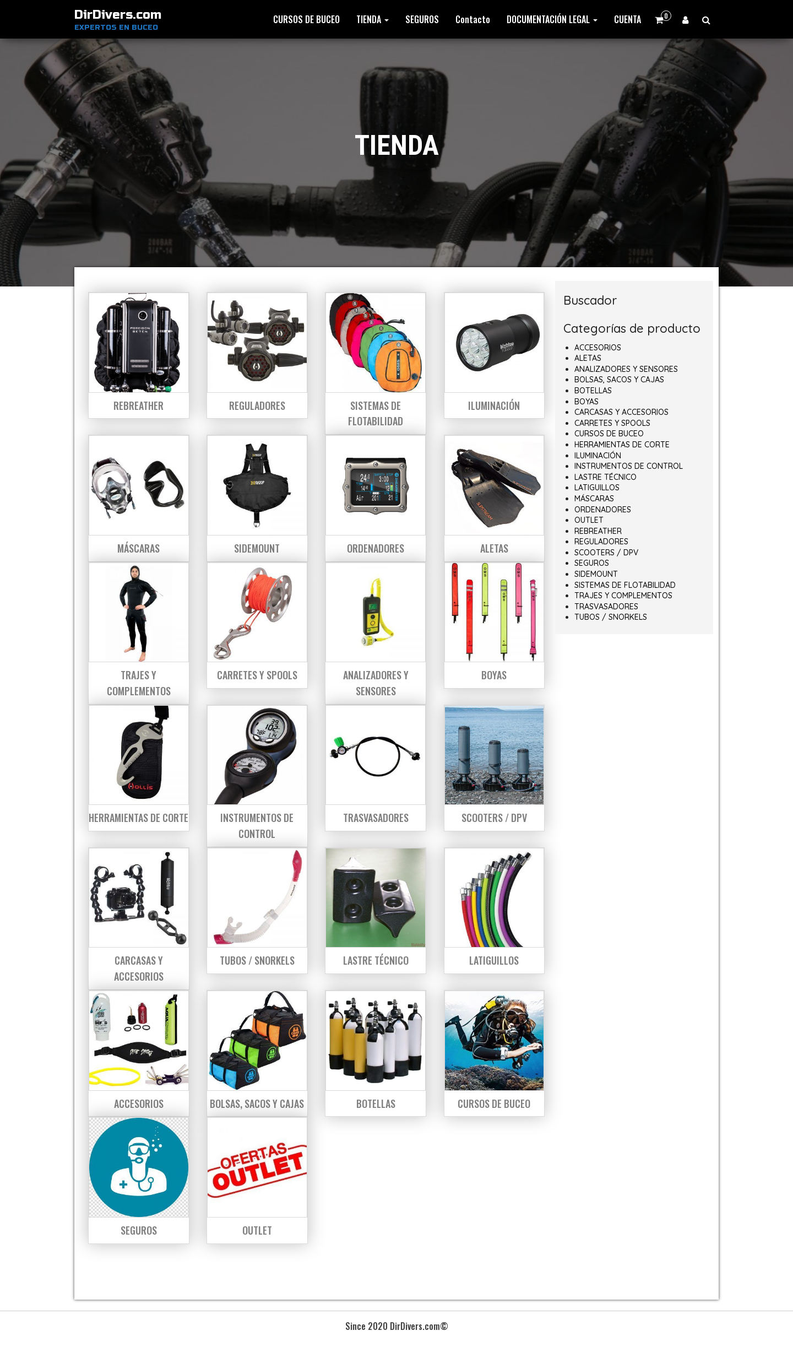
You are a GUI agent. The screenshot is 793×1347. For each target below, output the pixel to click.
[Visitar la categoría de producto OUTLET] (257, 1180)
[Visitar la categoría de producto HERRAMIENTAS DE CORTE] (139, 768)
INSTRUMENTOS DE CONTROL (628, 466)
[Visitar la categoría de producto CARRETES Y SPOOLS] (257, 625)
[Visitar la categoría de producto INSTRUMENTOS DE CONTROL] (257, 776)
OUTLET (589, 520)
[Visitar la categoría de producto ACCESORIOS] (139, 1053)
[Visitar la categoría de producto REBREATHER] (139, 355)
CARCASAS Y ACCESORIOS (621, 412)
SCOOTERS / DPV (606, 553)
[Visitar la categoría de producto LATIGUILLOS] (494, 910)
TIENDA (372, 19)
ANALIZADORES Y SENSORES (626, 369)
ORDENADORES (602, 510)
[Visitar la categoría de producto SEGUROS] (139, 1180)
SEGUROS (422, 19)
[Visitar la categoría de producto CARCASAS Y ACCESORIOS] (139, 918)
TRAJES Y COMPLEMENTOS (623, 596)
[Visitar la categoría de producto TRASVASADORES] (375, 768)
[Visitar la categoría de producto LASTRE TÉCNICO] (375, 910)
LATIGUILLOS (597, 488)
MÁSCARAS (594, 499)
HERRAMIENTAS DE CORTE (622, 445)
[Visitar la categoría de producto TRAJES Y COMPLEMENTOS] (139, 633)
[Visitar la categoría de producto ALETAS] (494, 498)
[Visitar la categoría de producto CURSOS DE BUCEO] (494, 1053)
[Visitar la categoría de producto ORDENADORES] (375, 498)
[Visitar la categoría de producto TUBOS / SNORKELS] (257, 910)
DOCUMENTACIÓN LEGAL (552, 19)
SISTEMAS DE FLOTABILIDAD (625, 585)
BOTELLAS (593, 391)
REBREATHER (598, 531)
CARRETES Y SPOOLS (612, 423)
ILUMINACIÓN (597, 456)
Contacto (472, 19)
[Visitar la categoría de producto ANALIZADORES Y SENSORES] (375, 633)
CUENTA (627, 19)
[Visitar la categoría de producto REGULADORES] (257, 355)
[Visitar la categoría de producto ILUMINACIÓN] (494, 355)
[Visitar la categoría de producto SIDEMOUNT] (257, 498)
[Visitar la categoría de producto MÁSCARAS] (139, 498)
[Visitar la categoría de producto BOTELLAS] (375, 1053)
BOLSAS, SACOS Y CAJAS (619, 380)
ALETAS (587, 358)
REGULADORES (601, 542)
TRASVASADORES (606, 607)
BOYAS (586, 402)
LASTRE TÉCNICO (605, 477)
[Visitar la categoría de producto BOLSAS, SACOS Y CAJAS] (257, 1053)
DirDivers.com (117, 15)
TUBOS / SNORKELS (610, 617)
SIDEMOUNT (596, 574)
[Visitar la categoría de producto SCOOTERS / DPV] (494, 768)
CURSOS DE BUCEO (306, 19)
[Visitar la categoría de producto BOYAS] (494, 625)
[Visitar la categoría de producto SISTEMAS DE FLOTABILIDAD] (375, 363)
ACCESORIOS (597, 348)
